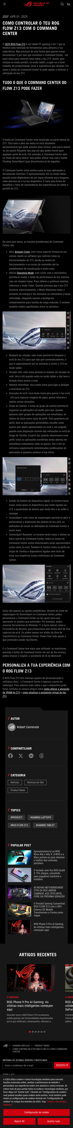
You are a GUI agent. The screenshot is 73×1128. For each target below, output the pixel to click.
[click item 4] (42, 1031)
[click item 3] (39, 1031)
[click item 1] (33, 1031)
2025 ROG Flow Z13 (15, 44)
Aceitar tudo (53, 1121)
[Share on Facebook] (10, 755)
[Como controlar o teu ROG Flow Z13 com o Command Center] (40, 1050)
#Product (16, 817)
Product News (18, 790)
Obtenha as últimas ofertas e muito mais (25, 1060)
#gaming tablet (45, 825)
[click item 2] (36, 1031)
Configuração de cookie (36, 1112)
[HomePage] (5, 1046)
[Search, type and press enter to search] (62, 4)
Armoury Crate (22, 251)
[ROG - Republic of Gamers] (36, 4)
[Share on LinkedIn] (31, 755)
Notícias (15, 782)
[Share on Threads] (41, 755)
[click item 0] (30, 1031)
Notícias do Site (35, 782)
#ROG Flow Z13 (19, 825)
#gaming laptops (40, 817)
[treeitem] (31, 993)
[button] (4, 4)
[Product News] (42, 1045)
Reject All (19, 1121)
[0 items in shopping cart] (68, 4)
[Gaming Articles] (21, 1045)
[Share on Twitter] (20, 755)
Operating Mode (25, 272)
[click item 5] (44, 1031)
